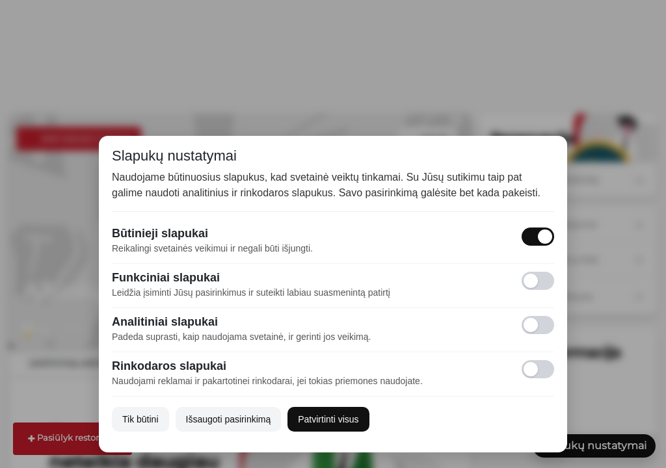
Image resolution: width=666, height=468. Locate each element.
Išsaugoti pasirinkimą (228, 419)
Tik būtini (140, 419)
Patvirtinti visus (328, 419)
